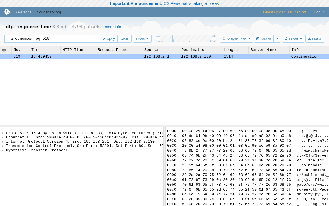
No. (17, 49)
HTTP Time (73, 49)
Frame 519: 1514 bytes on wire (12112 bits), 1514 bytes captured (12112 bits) (93, 133)
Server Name (263, 49)
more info (113, 27)
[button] (109, 39)
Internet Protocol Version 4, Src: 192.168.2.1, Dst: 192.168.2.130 (80, 143)
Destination (194, 49)
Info (296, 49)
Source (151, 49)
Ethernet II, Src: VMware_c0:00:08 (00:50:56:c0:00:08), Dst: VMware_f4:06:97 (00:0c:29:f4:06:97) (114, 138)
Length (231, 49)
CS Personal (18, 12)
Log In (319, 12)
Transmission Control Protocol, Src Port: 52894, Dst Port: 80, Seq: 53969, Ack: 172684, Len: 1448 (116, 149)
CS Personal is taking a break (164, 3)
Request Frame (113, 49)
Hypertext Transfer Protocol (37, 154)
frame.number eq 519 (55, 38)
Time (36, 49)
